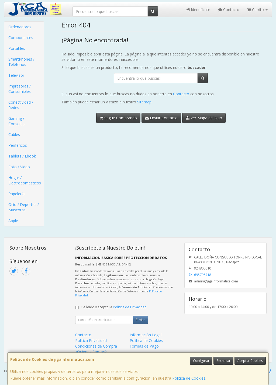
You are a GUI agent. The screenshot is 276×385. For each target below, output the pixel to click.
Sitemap (144, 101)
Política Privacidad (91, 340)
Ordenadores (19, 26)
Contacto (228, 9)
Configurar (201, 360)
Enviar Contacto (161, 117)
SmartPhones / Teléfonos (21, 62)
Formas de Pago (144, 346)
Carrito (257, 9)
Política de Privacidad (130, 307)
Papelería (16, 193)
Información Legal (145, 334)
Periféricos (17, 145)
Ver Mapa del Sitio (204, 117)
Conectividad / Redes (20, 105)
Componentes (20, 37)
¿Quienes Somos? (90, 351)
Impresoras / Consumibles (19, 88)
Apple (13, 220)
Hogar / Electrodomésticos (24, 180)
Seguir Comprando (118, 117)
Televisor (16, 75)
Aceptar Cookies (250, 360)
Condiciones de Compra (96, 346)
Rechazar (223, 360)
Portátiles (16, 48)
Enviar (140, 319)
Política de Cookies (188, 378)
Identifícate (198, 9)
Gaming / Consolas (16, 121)
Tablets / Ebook (22, 156)
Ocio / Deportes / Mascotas (23, 207)
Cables (14, 134)
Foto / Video (19, 166)
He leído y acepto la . (114, 307)
